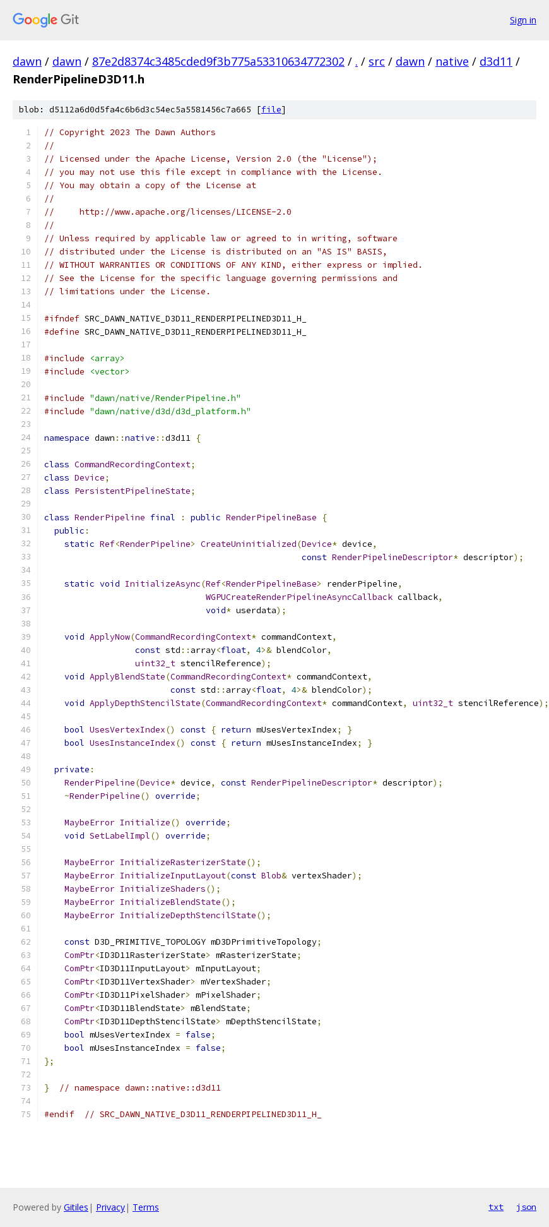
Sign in (523, 20)
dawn (27, 61)
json (526, 1206)
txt (496, 1206)
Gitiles (76, 1207)
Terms (146, 1207)
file (271, 109)
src (377, 61)
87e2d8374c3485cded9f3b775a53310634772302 (218, 61)
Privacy (110, 1207)
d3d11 (496, 61)
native (452, 61)
